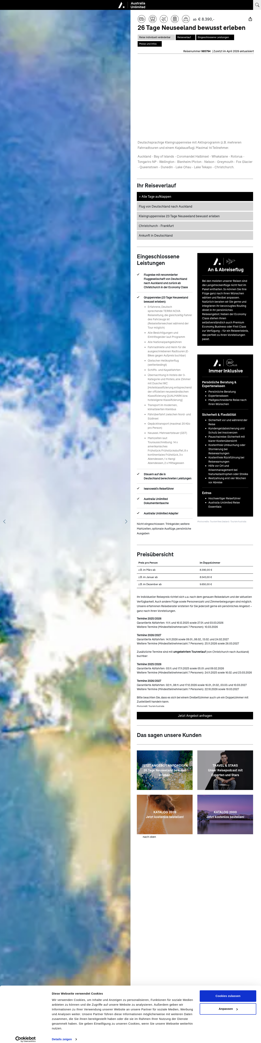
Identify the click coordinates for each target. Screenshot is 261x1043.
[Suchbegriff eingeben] (257, 5)
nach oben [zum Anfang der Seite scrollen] (149, 836)
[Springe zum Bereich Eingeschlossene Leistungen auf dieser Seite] (215, 37)
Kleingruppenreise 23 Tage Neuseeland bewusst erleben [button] (179, 215)
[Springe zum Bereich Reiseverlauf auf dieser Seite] (185, 37)
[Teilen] (250, 19)
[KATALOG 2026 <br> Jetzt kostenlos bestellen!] (165, 814)
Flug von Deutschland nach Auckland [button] (165, 206)
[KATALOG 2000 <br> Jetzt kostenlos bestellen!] (225, 814)
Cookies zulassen (228, 992)
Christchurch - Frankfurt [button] (156, 225)
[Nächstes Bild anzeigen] (126, 521)
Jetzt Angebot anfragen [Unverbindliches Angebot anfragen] (195, 715)
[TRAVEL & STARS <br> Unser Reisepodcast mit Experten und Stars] (225, 770)
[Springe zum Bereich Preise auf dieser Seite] (150, 43)
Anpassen (228, 1004)
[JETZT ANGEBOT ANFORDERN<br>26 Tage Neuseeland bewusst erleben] (165, 770)
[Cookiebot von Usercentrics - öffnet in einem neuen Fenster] (25, 1035)
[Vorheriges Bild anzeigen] (4, 521)
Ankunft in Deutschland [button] (156, 235)
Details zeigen (62, 1035)
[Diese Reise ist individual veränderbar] (156, 37)
